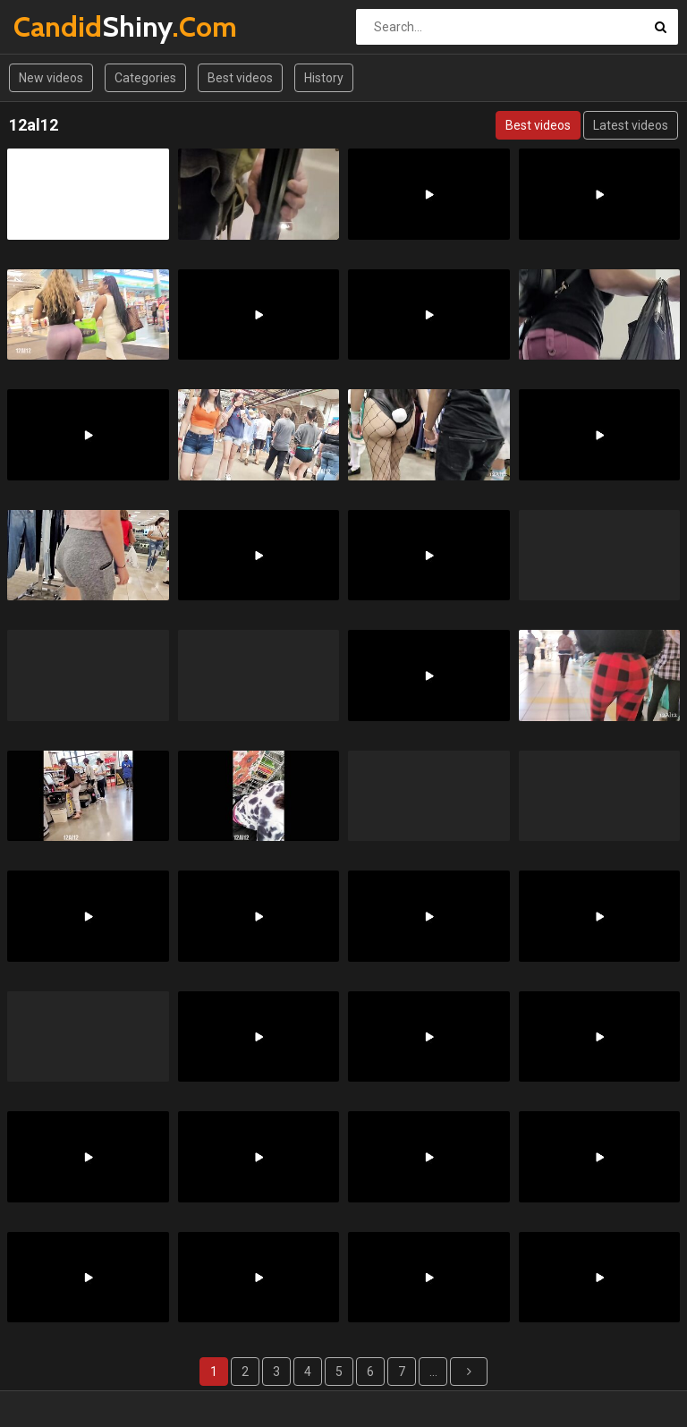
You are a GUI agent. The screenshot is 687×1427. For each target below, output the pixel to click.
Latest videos (630, 125)
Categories (145, 78)
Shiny (60, 26)
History (324, 78)
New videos (51, 78)
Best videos (240, 78)
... (433, 1371)
